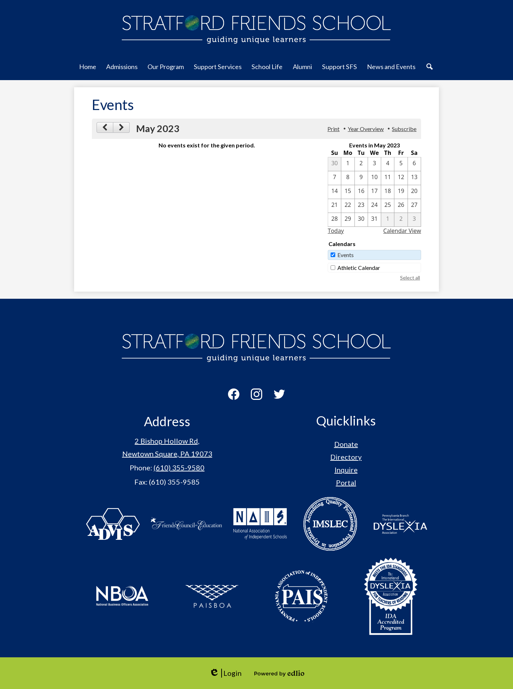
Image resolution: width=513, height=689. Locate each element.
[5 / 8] (348, 178)
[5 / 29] (348, 219)
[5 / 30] (361, 219)
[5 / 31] (374, 219)
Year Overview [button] (366, 128)
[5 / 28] (334, 219)
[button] (87, 70)
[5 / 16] (361, 192)
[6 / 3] (414, 219)
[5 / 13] (414, 178)
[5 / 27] (414, 205)
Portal (346, 482)
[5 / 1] (348, 164)
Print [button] (333, 128)
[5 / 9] (361, 178)
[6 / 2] (401, 219)
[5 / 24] (374, 205)
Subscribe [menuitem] (404, 128)
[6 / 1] (388, 219)
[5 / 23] (361, 205)
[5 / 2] (361, 164)
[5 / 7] (334, 178)
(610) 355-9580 (179, 467)
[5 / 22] (348, 205)
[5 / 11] (388, 178)
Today (336, 231)
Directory (346, 457)
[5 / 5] (401, 164)
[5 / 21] (334, 205)
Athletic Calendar (358, 267)
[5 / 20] (414, 192)
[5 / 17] (374, 192)
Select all (410, 278)
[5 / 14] (334, 192)
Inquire (346, 469)
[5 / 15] (348, 192)
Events (345, 254)
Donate (346, 444)
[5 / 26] (401, 205)
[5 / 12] (401, 178)
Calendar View (402, 231)
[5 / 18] (388, 192)
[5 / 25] (388, 205)
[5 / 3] (374, 164)
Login (225, 673)
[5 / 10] (374, 178)
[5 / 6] (414, 164)
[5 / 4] (388, 164)
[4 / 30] (334, 164)
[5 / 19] (401, 192)
